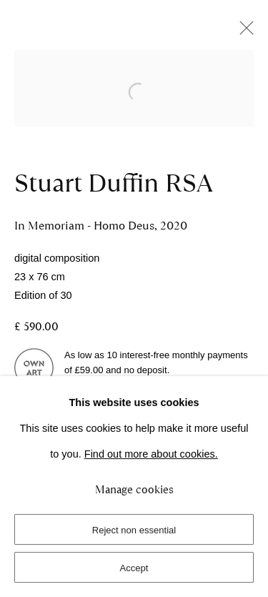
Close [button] (243, 32)
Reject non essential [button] (134, 530)
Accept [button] (134, 568)
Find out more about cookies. (151, 454)
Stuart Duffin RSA (113, 183)
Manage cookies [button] (134, 490)
